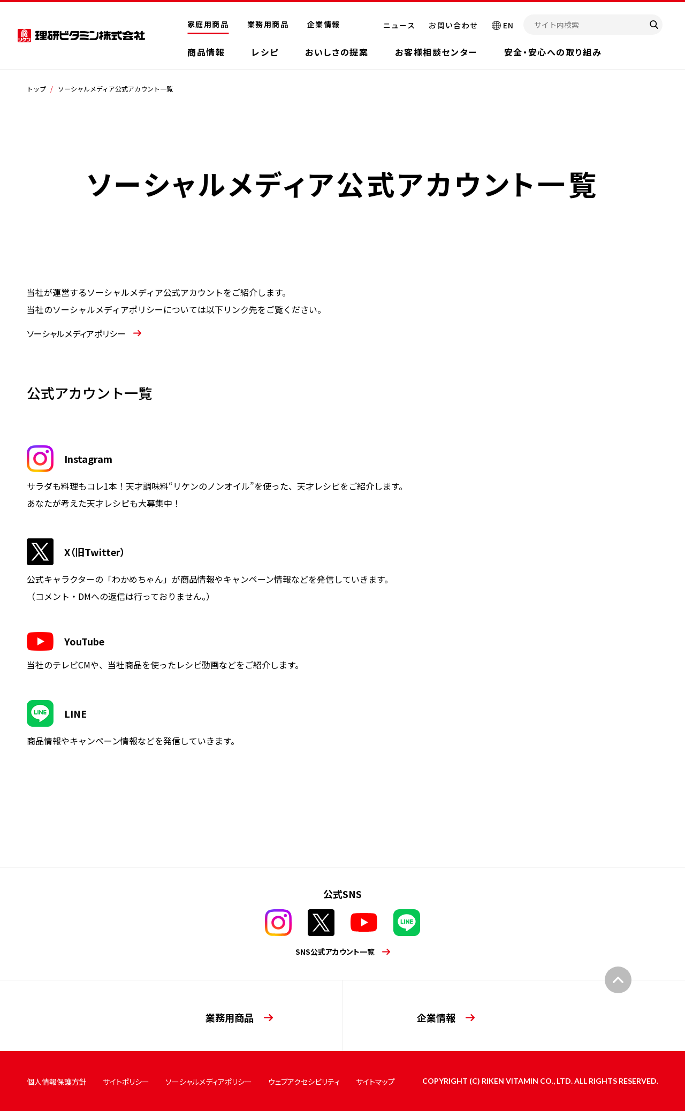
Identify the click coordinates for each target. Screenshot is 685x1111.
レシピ (265, 51)
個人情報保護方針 (57, 1081)
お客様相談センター (436, 51)
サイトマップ (375, 1081)
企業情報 (323, 24)
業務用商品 (267, 24)
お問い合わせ (453, 25)
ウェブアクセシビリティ (304, 1081)
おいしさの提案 (336, 51)
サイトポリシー (126, 1081)
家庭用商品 (208, 24)
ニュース (399, 25)
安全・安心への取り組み (553, 51)
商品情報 (206, 51)
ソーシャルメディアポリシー (208, 1081)
